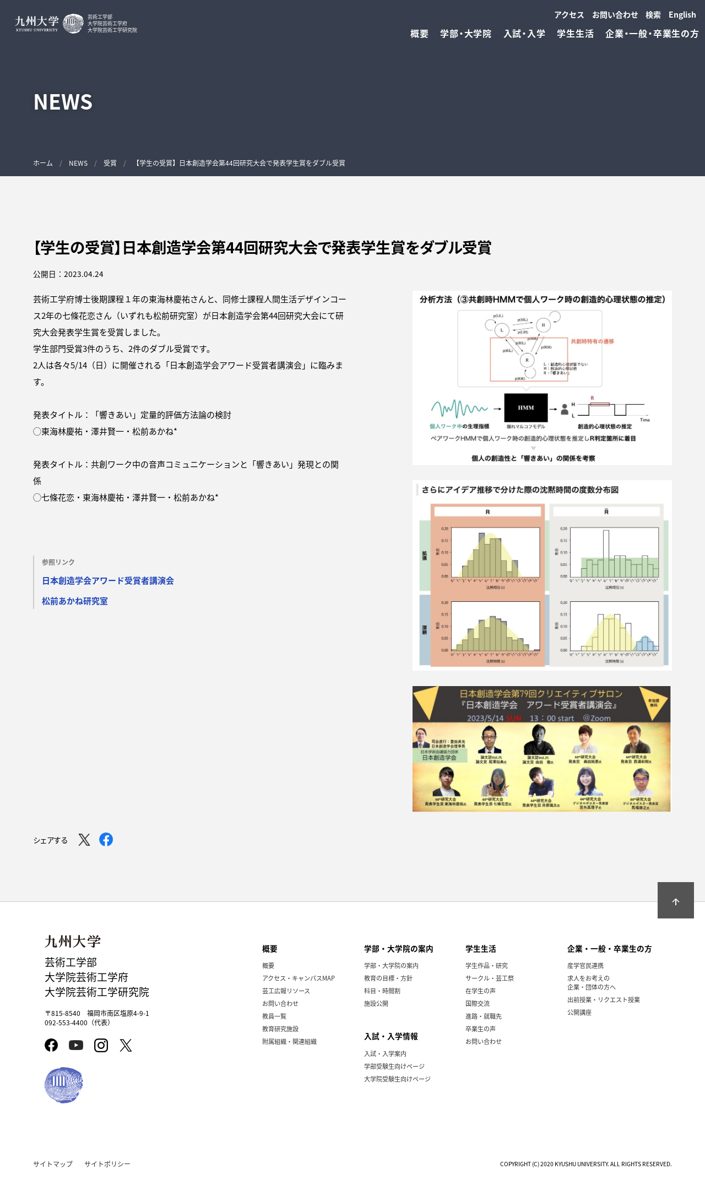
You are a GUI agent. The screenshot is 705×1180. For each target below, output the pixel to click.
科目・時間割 (382, 990)
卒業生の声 (480, 1028)
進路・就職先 (483, 1016)
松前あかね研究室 (75, 600)
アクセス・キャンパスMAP (298, 978)
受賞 (110, 162)
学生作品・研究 (486, 965)
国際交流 (477, 1003)
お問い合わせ (615, 14)
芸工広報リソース (286, 990)
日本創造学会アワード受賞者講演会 (108, 580)
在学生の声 (480, 990)
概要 (268, 965)
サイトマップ (53, 1163)
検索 (653, 14)
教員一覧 (274, 1016)
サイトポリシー (107, 1163)
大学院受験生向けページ (397, 1078)
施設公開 (376, 1003)
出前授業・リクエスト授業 (603, 999)
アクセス (569, 14)
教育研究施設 (280, 1028)
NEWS (78, 162)
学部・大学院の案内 (391, 965)
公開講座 (579, 1012)
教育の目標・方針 (388, 978)
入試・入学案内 (385, 1053)
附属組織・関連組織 (289, 1041)
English (682, 14)
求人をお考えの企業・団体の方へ (591, 982)
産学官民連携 (585, 965)
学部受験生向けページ (394, 1066)
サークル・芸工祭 (489, 978)
